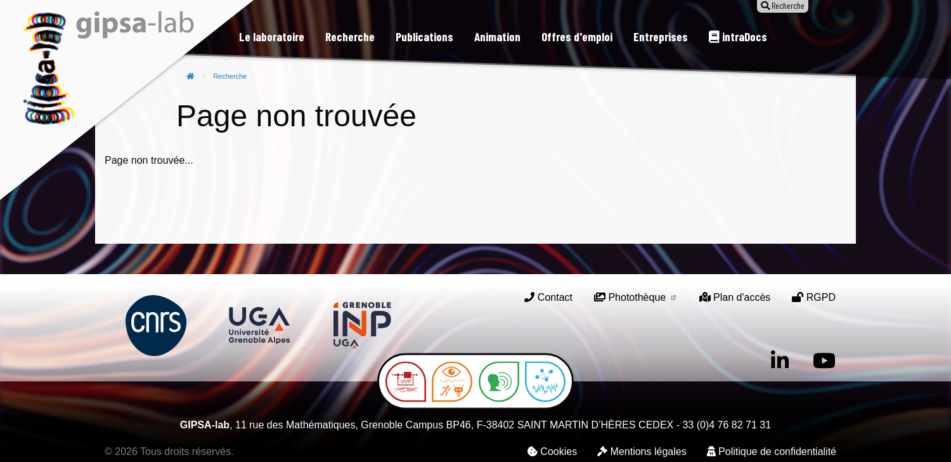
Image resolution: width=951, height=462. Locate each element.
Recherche (230, 76)
